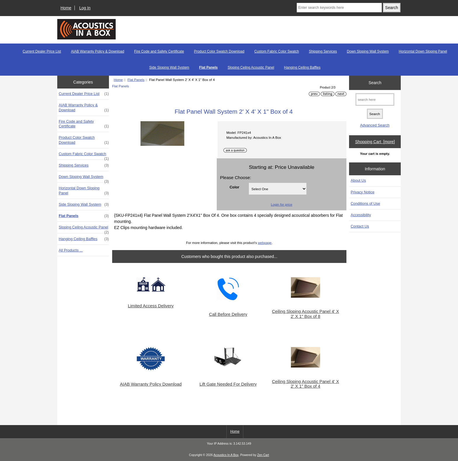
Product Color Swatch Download (219, 51)
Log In (85, 8)
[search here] (374, 99)
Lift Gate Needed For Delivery (228, 384)
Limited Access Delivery (151, 306)
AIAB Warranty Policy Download (150, 384)
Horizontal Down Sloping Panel (423, 51)
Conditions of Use (365, 203)
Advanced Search (375, 125)
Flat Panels (135, 80)
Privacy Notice (362, 192)
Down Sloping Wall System (368, 51)
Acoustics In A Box (226, 455)
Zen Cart (263, 455)
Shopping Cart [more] (375, 141)
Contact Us (360, 226)
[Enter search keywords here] (339, 7)
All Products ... (71, 250)
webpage (265, 243)
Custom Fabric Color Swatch (276, 51)
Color (234, 187)
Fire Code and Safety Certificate (159, 51)
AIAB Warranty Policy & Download (97, 51)
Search (375, 82)
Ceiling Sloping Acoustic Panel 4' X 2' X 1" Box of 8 (305, 313)
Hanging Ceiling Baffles (302, 67)
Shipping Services (323, 51)
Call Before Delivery (228, 314)
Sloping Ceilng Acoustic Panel (251, 67)
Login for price (281, 204)
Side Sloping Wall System (169, 67)
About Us (358, 180)
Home (65, 8)
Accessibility (361, 215)
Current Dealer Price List (41, 51)
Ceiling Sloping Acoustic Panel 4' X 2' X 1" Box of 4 (305, 384)
